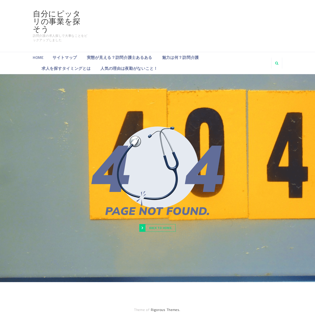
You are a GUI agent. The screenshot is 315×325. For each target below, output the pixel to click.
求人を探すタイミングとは (66, 68)
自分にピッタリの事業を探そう (56, 21)
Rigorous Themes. (165, 309)
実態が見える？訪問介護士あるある (119, 57)
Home (38, 57)
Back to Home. (155, 227)
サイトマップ (64, 57)
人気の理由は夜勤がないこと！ (129, 68)
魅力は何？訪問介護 (180, 57)
